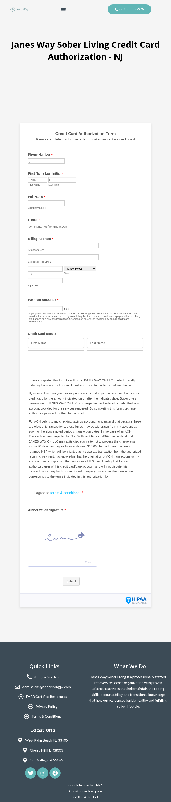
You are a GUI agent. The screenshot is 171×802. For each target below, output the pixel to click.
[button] (63, 9)
